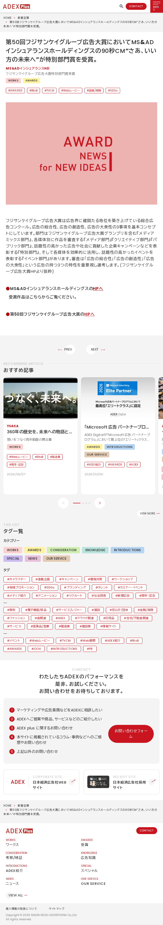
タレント (103, 587)
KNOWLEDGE (95, 550)
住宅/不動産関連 (137, 618)
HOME (7, 18)
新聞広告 (124, 595)
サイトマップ (57, 909)
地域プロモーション (22, 587)
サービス (15, 626)
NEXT (95, 349)
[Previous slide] (63, 503)
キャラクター (18, 579)
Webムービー (71, 91)
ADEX (61, 618)
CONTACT (136, 6)
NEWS (32, 558)
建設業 (86, 626)
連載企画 (44, 579)
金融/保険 (95, 91)
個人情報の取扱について (21, 909)
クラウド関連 (85, 618)
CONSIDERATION (63, 550)
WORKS (13, 80)
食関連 (41, 618)
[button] (81, 153)
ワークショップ (123, 579)
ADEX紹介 (113, 640)
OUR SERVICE (56, 558)
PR (91, 649)
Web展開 (89, 640)
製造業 (65, 626)
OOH (37, 649)
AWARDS (31, 80)
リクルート (75, 595)
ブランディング (76, 587)
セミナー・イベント (131, 587)
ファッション (17, 618)
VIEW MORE (147, 514)
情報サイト (109, 626)
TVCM (50, 91)
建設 (97, 610)
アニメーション (47, 595)
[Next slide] (99, 503)
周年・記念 (148, 595)
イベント (15, 640)
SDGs (114, 91)
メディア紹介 (18, 595)
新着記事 (23, 18)
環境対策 (96, 579)
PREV (68, 349)
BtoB (34, 91)
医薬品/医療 (41, 626)
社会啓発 (100, 595)
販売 (12, 610)
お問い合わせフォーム (131, 733)
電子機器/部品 (37, 610)
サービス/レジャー (70, 610)
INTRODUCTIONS (127, 550)
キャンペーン (70, 579)
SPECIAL (13, 558)
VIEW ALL (15, 895)
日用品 (110, 618)
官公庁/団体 (120, 610)
